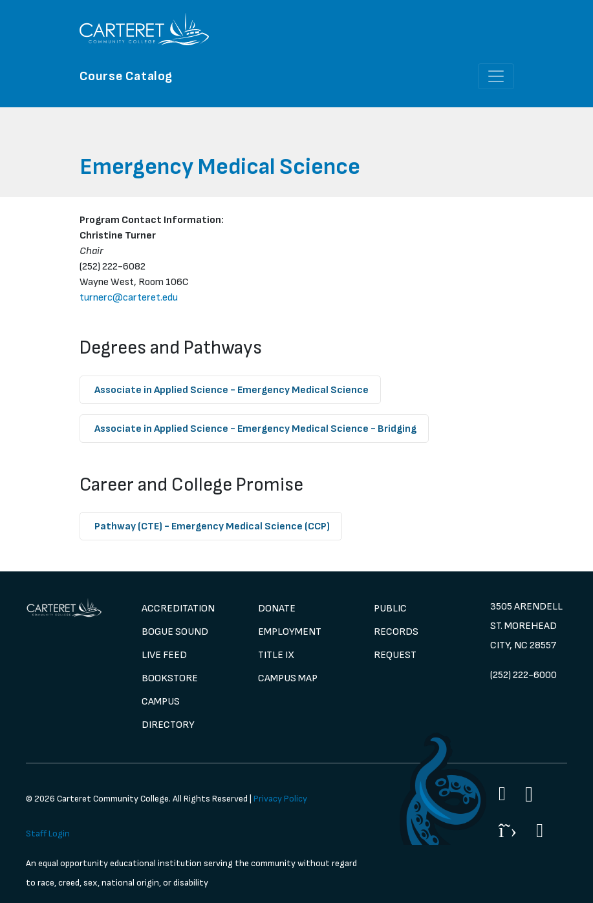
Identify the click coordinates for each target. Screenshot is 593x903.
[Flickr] (539, 830)
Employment (289, 632)
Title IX (276, 655)
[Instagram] (529, 794)
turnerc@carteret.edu (129, 298)
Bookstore (170, 678)
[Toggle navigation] (496, 76)
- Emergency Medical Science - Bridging (255, 429)
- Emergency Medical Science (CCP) (212, 526)
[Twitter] (508, 830)
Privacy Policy (280, 798)
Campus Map (288, 678)
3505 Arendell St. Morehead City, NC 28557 (526, 626)
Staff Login (48, 833)
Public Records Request (396, 631)
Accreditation (178, 608)
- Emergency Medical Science (231, 390)
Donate (277, 608)
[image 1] (64, 607)
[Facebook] (502, 793)
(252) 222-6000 (523, 675)
